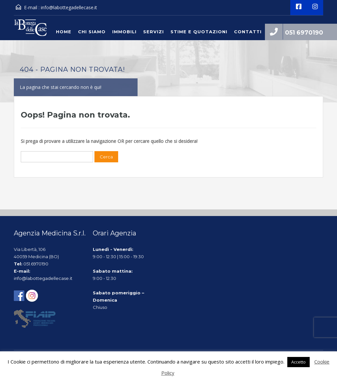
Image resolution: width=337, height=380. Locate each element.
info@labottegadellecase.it (69, 7)
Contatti (248, 31)
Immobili (124, 31)
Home (63, 31)
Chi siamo (92, 31)
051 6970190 (304, 32)
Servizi (153, 31)
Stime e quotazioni (198, 31)
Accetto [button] (298, 362)
